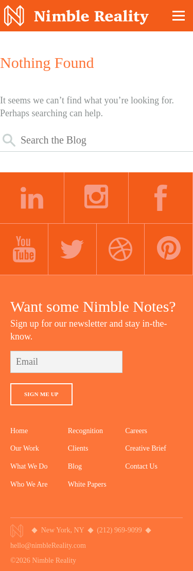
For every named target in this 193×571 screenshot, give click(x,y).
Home (19, 431)
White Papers (87, 484)
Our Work (24, 448)
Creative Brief (145, 448)
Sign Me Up (41, 394)
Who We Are (28, 484)
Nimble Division (76, 15)
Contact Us (141, 466)
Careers (136, 431)
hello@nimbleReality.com (48, 545)
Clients (78, 448)
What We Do (28, 466)
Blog (75, 466)
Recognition (85, 431)
